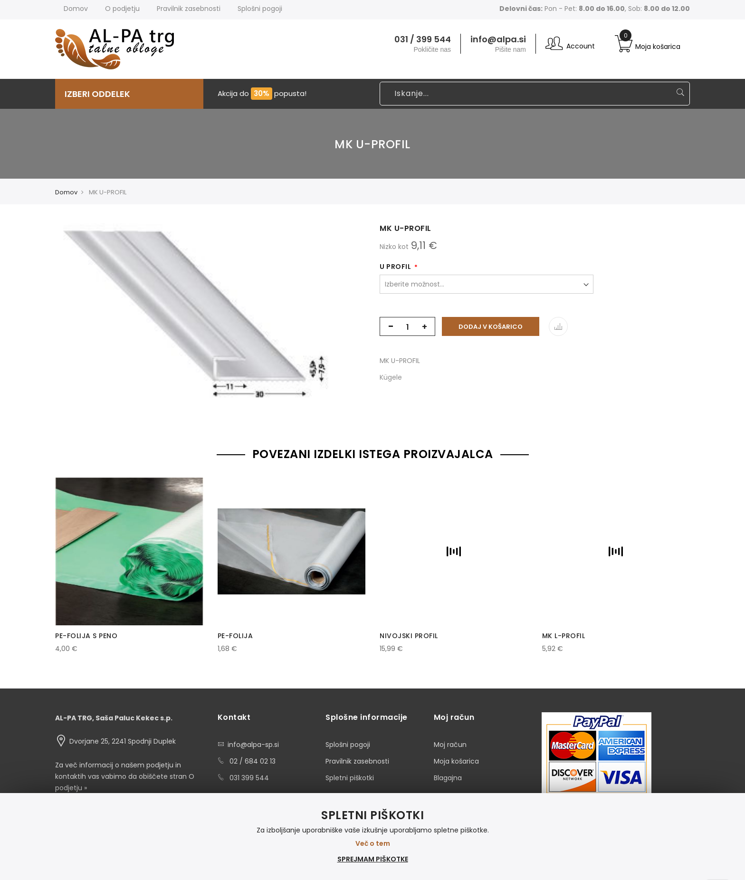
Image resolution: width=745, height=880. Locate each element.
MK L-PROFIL (563, 636)
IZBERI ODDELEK (97, 94)
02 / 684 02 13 (252, 761)
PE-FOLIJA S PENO (86, 636)
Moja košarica (456, 761)
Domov (76, 8)
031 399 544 (249, 778)
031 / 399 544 (422, 39)
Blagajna (448, 778)
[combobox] (535, 93)
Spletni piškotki (349, 778)
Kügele (391, 377)
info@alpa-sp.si (253, 744)
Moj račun (450, 744)
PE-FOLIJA (235, 636)
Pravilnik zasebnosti (357, 761)
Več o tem (372, 843)
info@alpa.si (498, 39)
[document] (372, 836)
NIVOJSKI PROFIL (409, 636)
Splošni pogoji (347, 744)
